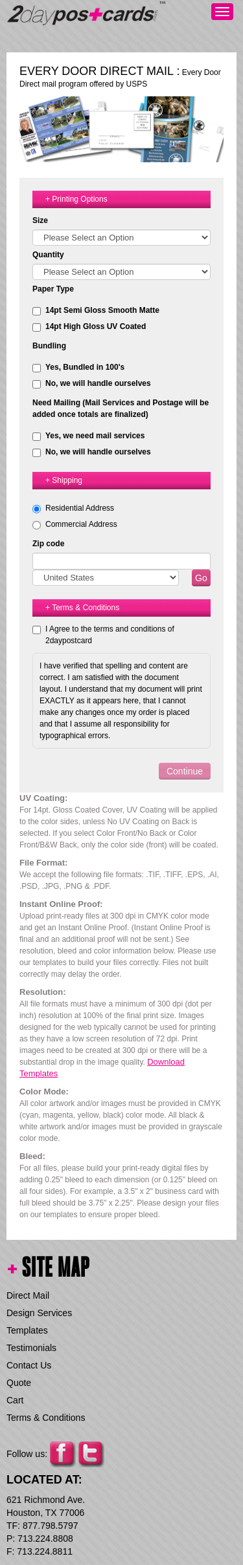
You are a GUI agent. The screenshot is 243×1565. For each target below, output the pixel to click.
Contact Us (28, 1365)
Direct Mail (27, 1295)
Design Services (39, 1313)
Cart (14, 1400)
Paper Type (53, 288)
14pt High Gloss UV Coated (89, 327)
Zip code (48, 543)
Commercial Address (81, 524)
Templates (27, 1330)
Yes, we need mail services (88, 436)
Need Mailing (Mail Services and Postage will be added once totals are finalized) (120, 408)
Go (201, 578)
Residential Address (79, 508)
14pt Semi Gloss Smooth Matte (95, 310)
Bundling (49, 345)
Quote (18, 1383)
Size (40, 220)
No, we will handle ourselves (91, 384)
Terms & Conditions (45, 1417)
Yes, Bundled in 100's (78, 367)
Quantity (48, 254)
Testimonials (31, 1348)
